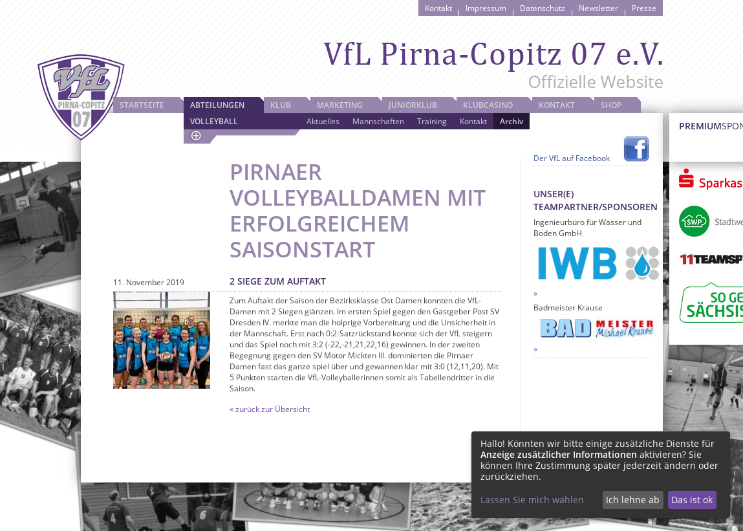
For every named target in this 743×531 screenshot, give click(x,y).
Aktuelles (323, 121)
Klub (280, 105)
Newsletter (598, 8)
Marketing (340, 105)
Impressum (486, 8)
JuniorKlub (413, 105)
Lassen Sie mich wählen (532, 499)
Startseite (142, 105)
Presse (644, 8)
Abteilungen (217, 105)
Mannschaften (378, 121)
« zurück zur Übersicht (270, 409)
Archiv (511, 121)
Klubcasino (488, 105)
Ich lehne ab (633, 499)
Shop (611, 105)
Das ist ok (692, 499)
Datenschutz (542, 8)
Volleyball (214, 121)
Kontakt (438, 8)
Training (432, 121)
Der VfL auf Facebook (571, 158)
